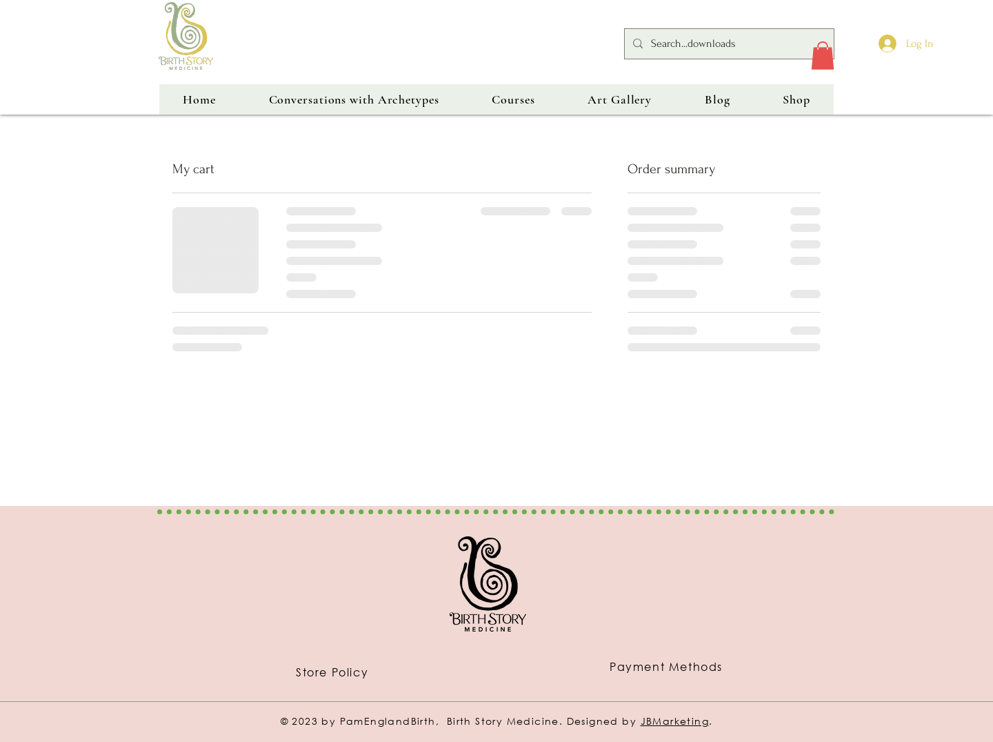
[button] (822, 55)
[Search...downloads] (728, 44)
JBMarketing (675, 721)
